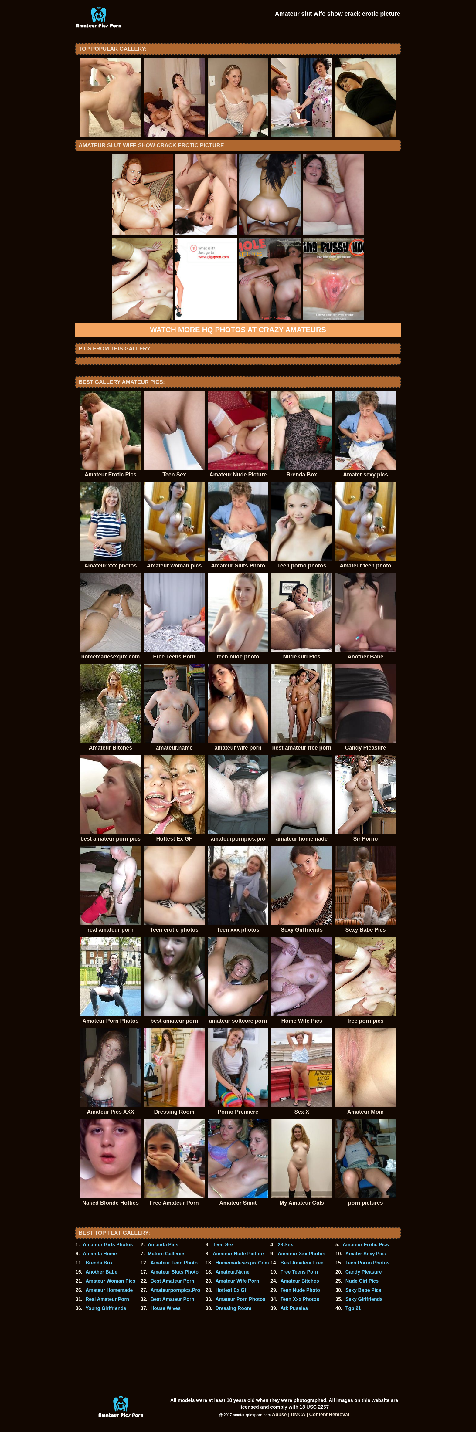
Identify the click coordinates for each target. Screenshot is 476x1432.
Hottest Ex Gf (231, 1290)
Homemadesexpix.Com (242, 1262)
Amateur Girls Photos (108, 1244)
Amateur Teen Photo (174, 1262)
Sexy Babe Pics (363, 1290)
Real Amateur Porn (107, 1299)
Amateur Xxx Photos (301, 1253)
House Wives (166, 1308)
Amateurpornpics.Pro (175, 1290)
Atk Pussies (294, 1308)
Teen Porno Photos (367, 1262)
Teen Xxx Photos (299, 1299)
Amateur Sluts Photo (175, 1272)
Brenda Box (99, 1262)
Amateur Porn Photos (240, 1299)
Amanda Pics (163, 1244)
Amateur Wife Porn (237, 1281)
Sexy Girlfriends (364, 1299)
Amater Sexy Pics (365, 1253)
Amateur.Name (233, 1272)
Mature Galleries (167, 1253)
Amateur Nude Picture (238, 1253)
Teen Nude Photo (300, 1290)
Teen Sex (223, 1244)
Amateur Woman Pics (110, 1281)
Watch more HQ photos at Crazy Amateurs (238, 330)
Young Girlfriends (106, 1308)
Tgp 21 (353, 1308)
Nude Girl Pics (362, 1281)
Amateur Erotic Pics (366, 1244)
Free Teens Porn (299, 1272)
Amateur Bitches (299, 1281)
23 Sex (285, 1244)
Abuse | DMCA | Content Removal (310, 1414)
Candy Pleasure (363, 1272)
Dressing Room (233, 1308)
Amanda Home (100, 1253)
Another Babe (101, 1272)
